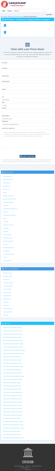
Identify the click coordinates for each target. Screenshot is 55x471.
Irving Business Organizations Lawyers (12, 382)
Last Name (4, 68)
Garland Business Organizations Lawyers (12, 373)
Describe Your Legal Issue (8, 128)
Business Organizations (8, 202)
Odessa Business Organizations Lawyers (12, 408)
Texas (5, 16)
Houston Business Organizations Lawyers (12, 379)
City (3, 97)
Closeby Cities (6, 323)
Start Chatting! (27, 156)
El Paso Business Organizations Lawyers (12, 363)
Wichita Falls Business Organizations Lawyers (13, 437)
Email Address (5, 76)
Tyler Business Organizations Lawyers (11, 431)
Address (4, 89)
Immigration (6, 228)
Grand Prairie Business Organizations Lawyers (13, 376)
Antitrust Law (6, 189)
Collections (5, 205)
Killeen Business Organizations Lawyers (12, 386)
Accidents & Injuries (7, 273)
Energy (4, 218)
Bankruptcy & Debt (7, 276)
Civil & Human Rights (8, 286)
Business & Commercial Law (9, 199)
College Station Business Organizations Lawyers (14, 350)
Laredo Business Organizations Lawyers (12, 389)
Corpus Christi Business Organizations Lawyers (14, 353)
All (1, 16)
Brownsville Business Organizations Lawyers (13, 343)
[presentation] (27, 151)
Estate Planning (6, 299)
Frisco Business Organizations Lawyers (12, 369)
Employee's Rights (7, 295)
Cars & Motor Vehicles (8, 282)
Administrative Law (7, 176)
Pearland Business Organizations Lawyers (12, 415)
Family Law (5, 302)
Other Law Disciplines (11, 269)
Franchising (5, 221)
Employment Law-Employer (9, 215)
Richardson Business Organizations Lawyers (13, 421)
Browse (10, 11)
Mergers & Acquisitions (8, 241)
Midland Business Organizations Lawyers (12, 405)
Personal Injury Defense (8, 247)
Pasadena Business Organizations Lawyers (13, 411)
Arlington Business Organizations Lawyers (12, 334)
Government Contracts (8, 225)
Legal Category (5, 115)
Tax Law (5, 257)
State (3, 102)
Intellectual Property (7, 238)
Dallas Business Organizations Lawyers (12, 356)
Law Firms (49, 14)
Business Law (18, 16)
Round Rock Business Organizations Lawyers (13, 424)
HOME (3, 11)
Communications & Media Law (10, 208)
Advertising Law (6, 182)
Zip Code (4, 108)
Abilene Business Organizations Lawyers (12, 327)
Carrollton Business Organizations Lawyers (13, 347)
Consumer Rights (7, 289)
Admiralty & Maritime (8, 179)
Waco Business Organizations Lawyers (12, 434)
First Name (4, 62)
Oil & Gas (5, 244)
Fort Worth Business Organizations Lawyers (13, 366)
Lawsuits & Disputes (7, 312)
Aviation (5, 192)
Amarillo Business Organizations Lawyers (12, 330)
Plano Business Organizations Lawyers (12, 418)
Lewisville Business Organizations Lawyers (13, 392)
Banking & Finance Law (8, 195)
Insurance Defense (7, 234)
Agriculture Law (6, 186)
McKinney (11, 16)
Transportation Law (7, 260)
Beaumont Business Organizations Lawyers (13, 340)
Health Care (6, 305)
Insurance (5, 231)
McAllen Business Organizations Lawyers (12, 398)
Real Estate (5, 315)
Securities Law (6, 251)
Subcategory (5, 121)
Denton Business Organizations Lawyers (12, 360)
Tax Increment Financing (8, 254)
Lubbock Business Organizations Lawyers (12, 395)
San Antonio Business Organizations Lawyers (13, 428)
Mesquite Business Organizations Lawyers (12, 402)
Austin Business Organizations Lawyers (12, 337)
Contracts (5, 212)
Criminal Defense (7, 292)
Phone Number (5, 81)
